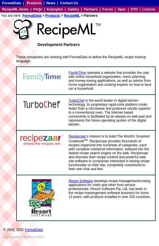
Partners (91, 9)
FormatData (11, 3)
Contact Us (69, 3)
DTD (134, 9)
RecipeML (72, 16)
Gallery (73, 9)
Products (34, 3)
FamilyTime (77, 73)
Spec (122, 9)
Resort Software (80, 181)
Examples (55, 9)
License (149, 9)
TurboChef (76, 101)
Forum (107, 9)
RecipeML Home (15, 9)
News (50, 3)
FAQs (37, 9)
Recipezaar (77, 136)
